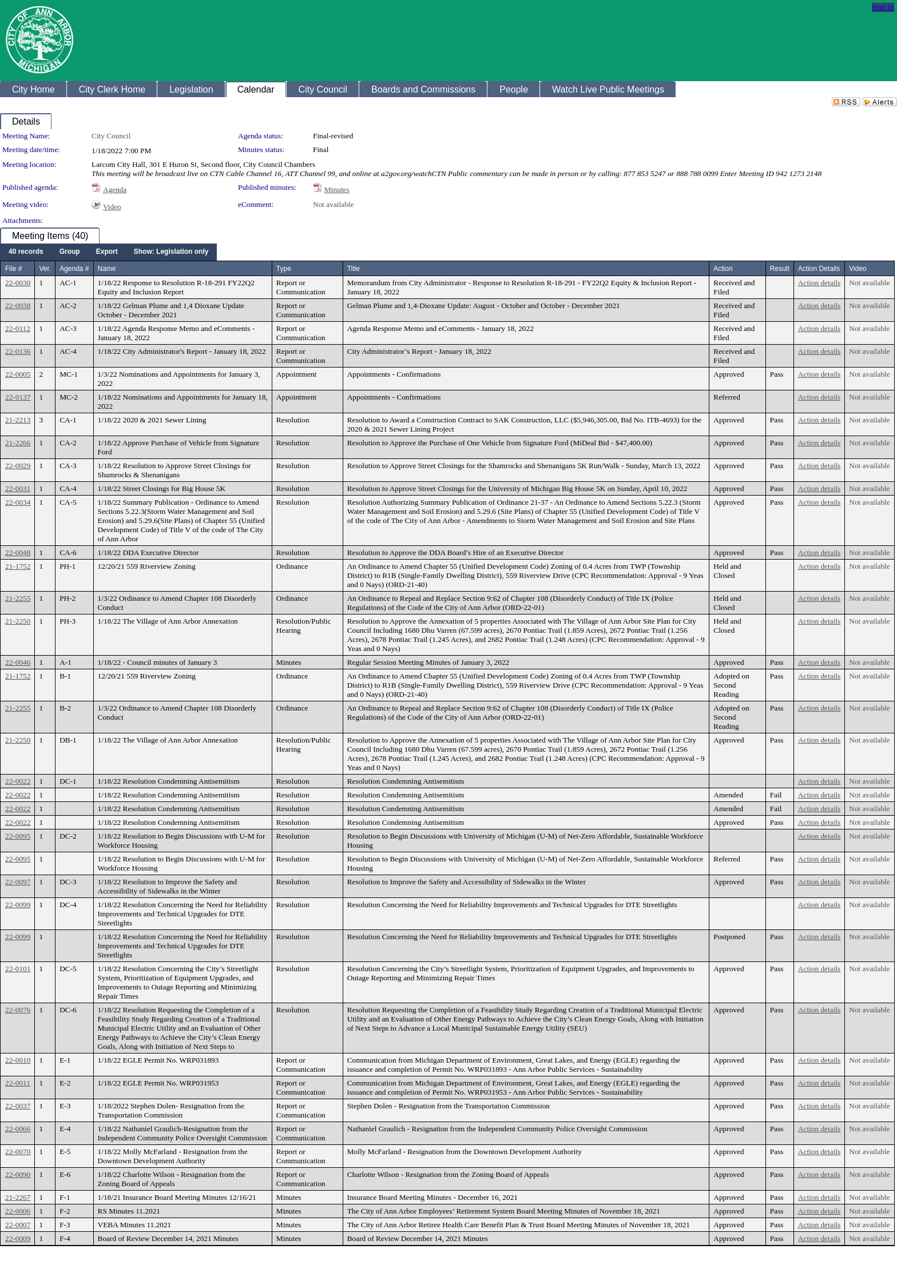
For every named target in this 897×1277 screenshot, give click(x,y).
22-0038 (17, 305)
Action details (819, 282)
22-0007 (17, 1224)
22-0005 (17, 374)
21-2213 (17, 420)
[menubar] (108, 252)
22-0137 (17, 397)
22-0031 (17, 488)
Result (779, 269)
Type (283, 269)
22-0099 (17, 904)
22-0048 (17, 552)
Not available (333, 204)
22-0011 (17, 1083)
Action (722, 269)
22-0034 (17, 502)
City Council (111, 135)
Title (353, 269)
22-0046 (17, 662)
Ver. (45, 269)
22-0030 (17, 282)
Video (112, 206)
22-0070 (17, 1151)
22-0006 (17, 1211)
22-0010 (17, 1060)
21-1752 (17, 566)
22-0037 (17, 1106)
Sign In (883, 7)
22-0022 (17, 781)
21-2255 (17, 598)
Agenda (114, 189)
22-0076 (17, 1009)
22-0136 (17, 351)
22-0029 (17, 465)
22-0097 (17, 881)
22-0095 (17, 836)
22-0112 (17, 328)
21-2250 (17, 621)
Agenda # (74, 269)
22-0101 (17, 968)
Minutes (337, 189)
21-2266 (17, 442)
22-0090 (17, 1174)
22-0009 (17, 1238)
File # (13, 269)
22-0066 (17, 1128)
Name (107, 269)
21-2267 (17, 1197)
